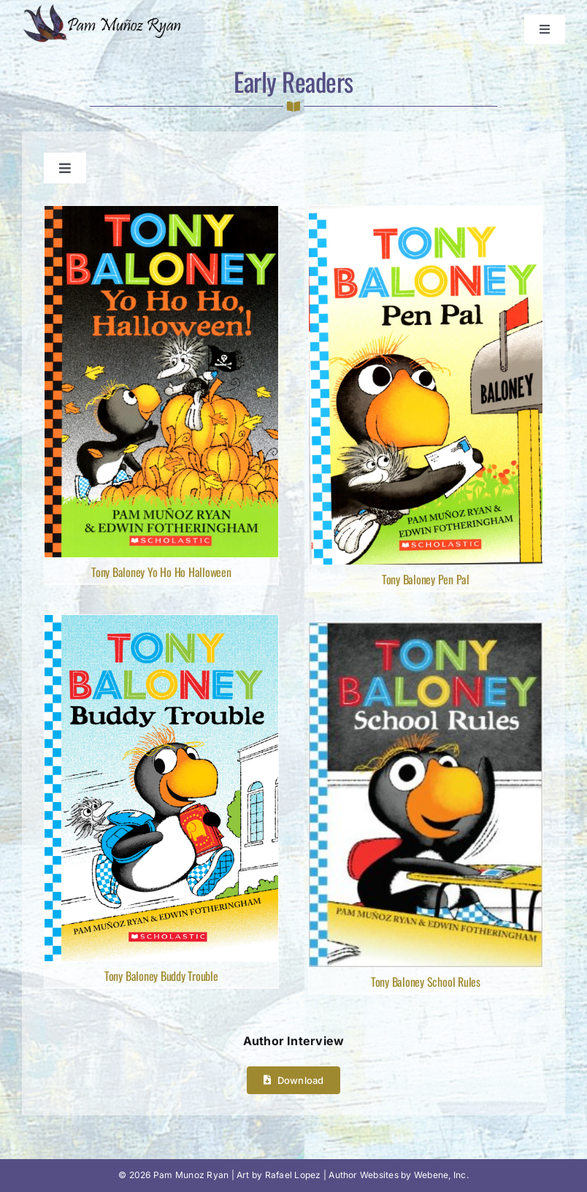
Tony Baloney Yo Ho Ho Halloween (161, 572)
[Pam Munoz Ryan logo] (105, 9)
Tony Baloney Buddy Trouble (161, 976)
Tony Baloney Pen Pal (425, 579)
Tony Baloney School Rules (425, 981)
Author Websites (364, 1174)
